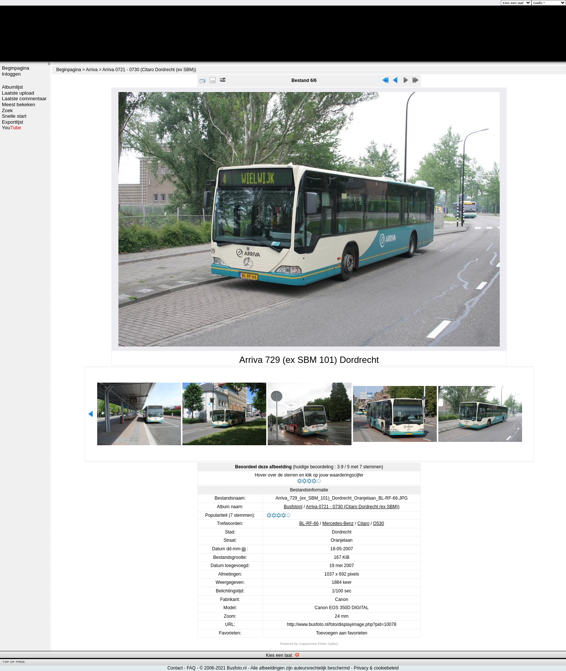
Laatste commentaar (24, 98)
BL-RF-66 (309, 523)
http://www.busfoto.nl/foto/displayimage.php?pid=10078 (342, 624)
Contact (174, 668)
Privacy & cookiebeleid (376, 668)
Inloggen (11, 74)
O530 (378, 523)
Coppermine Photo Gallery (318, 644)
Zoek (7, 110)
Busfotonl (293, 506)
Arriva (92, 69)
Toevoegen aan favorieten (341, 633)
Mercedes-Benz (338, 523)
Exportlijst (12, 122)
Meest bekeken (18, 104)
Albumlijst (12, 87)
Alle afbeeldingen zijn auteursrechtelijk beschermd (300, 668)
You (11, 127)
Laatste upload (18, 93)
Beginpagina (15, 68)
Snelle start (14, 116)
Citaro (363, 523)
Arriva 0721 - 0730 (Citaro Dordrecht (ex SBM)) (149, 69)
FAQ (191, 668)
